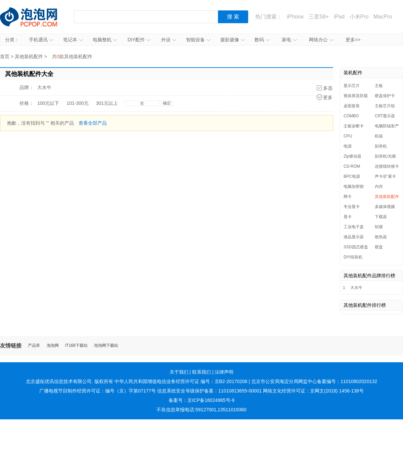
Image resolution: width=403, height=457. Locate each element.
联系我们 (201, 372)
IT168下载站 (76, 345)
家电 (289, 39)
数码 (262, 39)
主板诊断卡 (354, 126)
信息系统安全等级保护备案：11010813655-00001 (209, 390)
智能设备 (198, 39)
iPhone (295, 16)
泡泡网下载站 (106, 345)
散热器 (381, 237)
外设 (168, 39)
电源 (348, 146)
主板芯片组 (385, 105)
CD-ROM (352, 166)
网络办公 (321, 39)
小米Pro (359, 16)
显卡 (348, 216)
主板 (379, 85)
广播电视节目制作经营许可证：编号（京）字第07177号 (97, 390)
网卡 (348, 196)
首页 (4, 56)
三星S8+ (319, 16)
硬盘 (379, 247)
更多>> (353, 39)
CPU (348, 136)
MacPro (382, 16)
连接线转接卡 (387, 166)
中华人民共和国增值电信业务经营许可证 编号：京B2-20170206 (181, 381)
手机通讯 (41, 39)
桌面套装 (352, 105)
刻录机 (381, 146)
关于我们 (179, 372)
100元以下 (48, 103)
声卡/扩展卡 (385, 176)
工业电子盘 (354, 226)
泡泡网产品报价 (35, 17)
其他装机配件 (29, 56)
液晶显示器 (354, 237)
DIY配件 (139, 39)
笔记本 (73, 39)
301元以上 (107, 103)
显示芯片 (352, 85)
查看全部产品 (93, 123)
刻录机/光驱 (385, 156)
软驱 (379, 226)
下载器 (381, 216)
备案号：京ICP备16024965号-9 (201, 400)
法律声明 (224, 372)
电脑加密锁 (354, 186)
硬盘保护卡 (385, 95)
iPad (339, 16)
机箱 (379, 136)
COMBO (351, 116)
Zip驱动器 (352, 156)
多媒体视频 (385, 206)
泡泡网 (53, 345)
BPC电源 (352, 176)
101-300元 (77, 103)
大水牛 (44, 87)
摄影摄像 (232, 39)
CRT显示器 (385, 116)
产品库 (34, 345)
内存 (379, 186)
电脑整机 (105, 39)
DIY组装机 (353, 257)
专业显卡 (352, 206)
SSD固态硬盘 (356, 247)
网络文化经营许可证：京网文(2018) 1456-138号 (313, 390)
